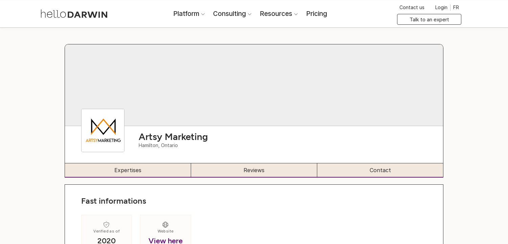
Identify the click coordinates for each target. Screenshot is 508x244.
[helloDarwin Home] (74, 13)
